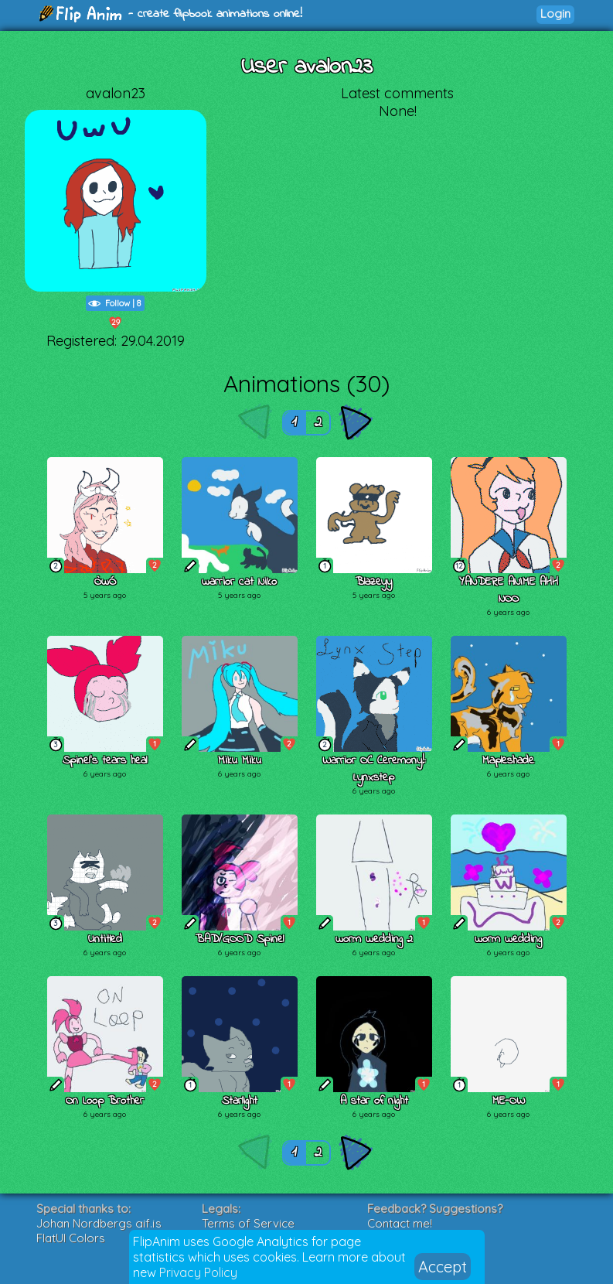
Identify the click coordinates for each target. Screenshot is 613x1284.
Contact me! (399, 1223)
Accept (442, 1266)
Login (555, 13)
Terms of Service (248, 1223)
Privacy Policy (198, 1272)
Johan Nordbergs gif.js (99, 1223)
